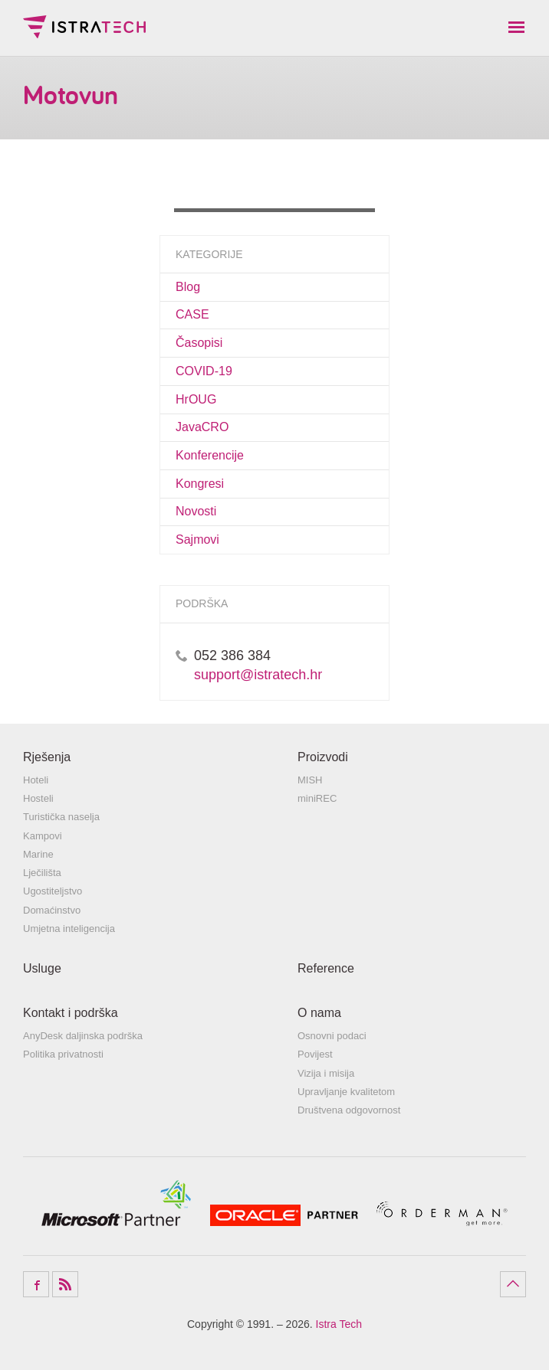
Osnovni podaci (332, 1035)
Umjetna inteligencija (69, 928)
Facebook (36, 1284)
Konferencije (210, 455)
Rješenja (47, 756)
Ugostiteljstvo (52, 891)
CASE (192, 314)
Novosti (196, 511)
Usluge (42, 968)
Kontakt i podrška (70, 1012)
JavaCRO (202, 426)
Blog (188, 286)
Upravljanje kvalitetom (346, 1091)
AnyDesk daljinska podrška (83, 1035)
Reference (326, 968)
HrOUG (196, 399)
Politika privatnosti (63, 1054)
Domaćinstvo (52, 910)
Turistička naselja (61, 816)
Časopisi (199, 342)
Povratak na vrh (513, 1284)
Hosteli (38, 798)
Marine (38, 854)
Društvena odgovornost (349, 1110)
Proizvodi (323, 756)
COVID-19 (204, 371)
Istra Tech (84, 26)
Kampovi (42, 836)
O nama (319, 1012)
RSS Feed (65, 1284)
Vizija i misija (326, 1073)
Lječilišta (42, 872)
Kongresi (200, 483)
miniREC (317, 798)
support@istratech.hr (258, 674)
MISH (310, 780)
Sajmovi (197, 539)
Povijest (315, 1054)
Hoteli (35, 780)
